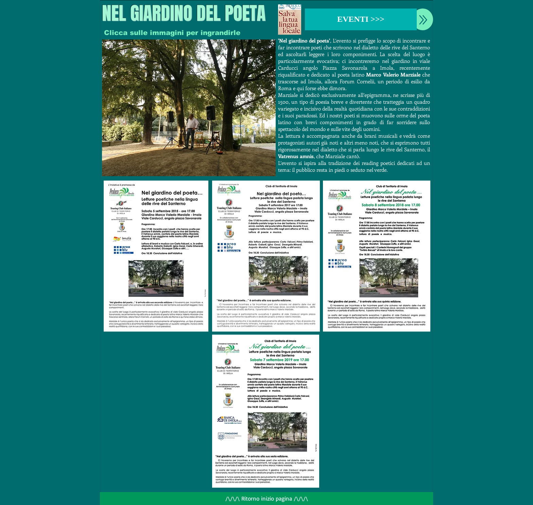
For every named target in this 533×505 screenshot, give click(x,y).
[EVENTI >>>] (361, 19)
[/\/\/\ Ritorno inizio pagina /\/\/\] (266, 498)
